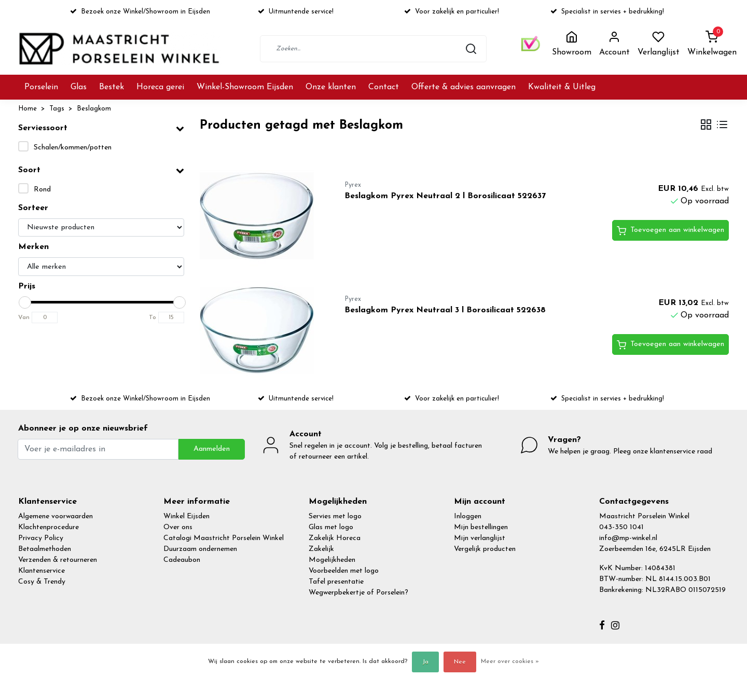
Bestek (111, 87)
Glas (79, 87)
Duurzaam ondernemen (200, 549)
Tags (56, 108)
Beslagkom (94, 108)
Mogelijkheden (332, 560)
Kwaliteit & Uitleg (562, 87)
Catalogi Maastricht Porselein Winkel (223, 538)
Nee (460, 662)
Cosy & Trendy (41, 582)
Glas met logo (331, 527)
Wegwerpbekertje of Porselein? (358, 593)
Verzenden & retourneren (57, 560)
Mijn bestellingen (481, 527)
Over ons (177, 527)
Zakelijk (321, 549)
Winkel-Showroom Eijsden (245, 87)
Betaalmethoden (44, 549)
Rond (42, 190)
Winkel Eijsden (186, 516)
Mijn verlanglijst (479, 538)
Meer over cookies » (510, 661)
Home (27, 108)
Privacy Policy (40, 538)
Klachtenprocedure (48, 527)
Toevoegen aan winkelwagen (670, 231)
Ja (425, 662)
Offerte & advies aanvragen (463, 87)
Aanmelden (211, 449)
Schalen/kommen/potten (73, 147)
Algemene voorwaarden (55, 516)
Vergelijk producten (485, 549)
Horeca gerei (160, 87)
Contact (383, 87)
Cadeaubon (181, 560)
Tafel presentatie (336, 582)
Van (24, 317)
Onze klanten (331, 87)
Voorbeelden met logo (344, 571)
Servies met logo (335, 516)
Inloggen (467, 516)
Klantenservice (41, 571)
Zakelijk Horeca (335, 538)
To (152, 317)
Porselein (41, 87)
